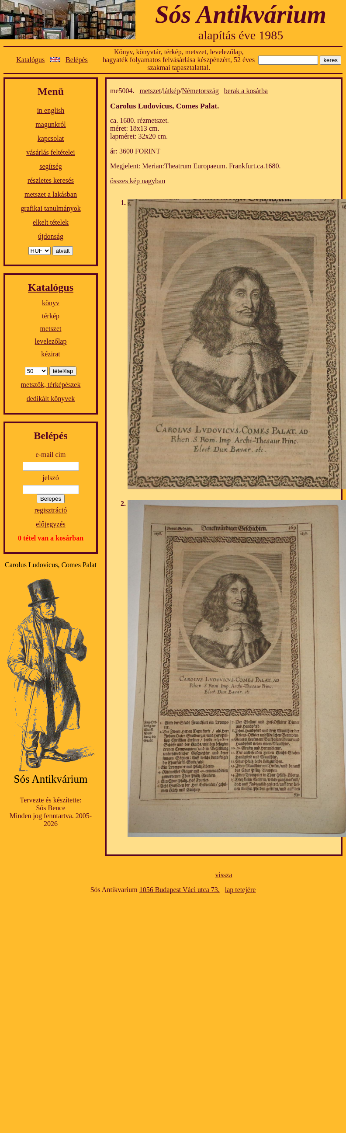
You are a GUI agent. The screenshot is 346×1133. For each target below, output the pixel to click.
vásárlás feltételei (50, 152)
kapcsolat (51, 138)
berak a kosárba (246, 90)
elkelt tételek (51, 222)
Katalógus (30, 59)
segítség (50, 166)
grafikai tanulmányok (50, 208)
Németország (200, 90)
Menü (51, 91)
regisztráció (51, 510)
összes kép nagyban (137, 181)
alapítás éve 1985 (240, 35)
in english (51, 110)
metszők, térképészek (51, 384)
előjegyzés (51, 524)
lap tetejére (240, 889)
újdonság (50, 236)
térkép (50, 316)
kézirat (50, 354)
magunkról (50, 124)
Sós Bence (50, 808)
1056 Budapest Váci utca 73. (179, 889)
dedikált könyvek (51, 398)
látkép (171, 90)
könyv (50, 303)
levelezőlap (51, 341)
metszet (51, 328)
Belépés (77, 59)
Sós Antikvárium (240, 14)
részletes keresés (51, 180)
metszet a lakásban (50, 194)
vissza (223, 875)
